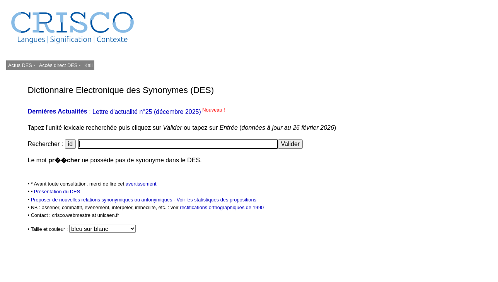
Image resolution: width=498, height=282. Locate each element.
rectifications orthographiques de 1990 (222, 207)
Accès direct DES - (59, 65)
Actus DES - (21, 65)
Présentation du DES (57, 191)
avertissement (141, 184)
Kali (88, 65)
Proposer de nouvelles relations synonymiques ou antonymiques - (104, 200)
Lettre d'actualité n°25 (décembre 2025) (158, 111)
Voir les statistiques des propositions (216, 200)
